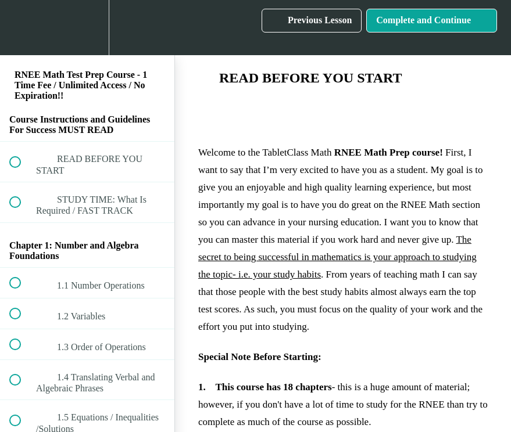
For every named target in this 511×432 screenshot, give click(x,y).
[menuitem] (87, 27)
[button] (21, 27)
